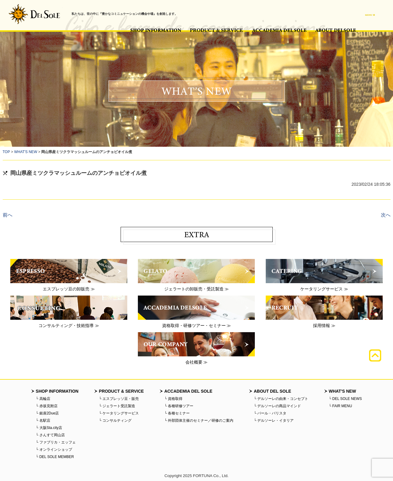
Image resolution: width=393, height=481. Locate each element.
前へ (7, 215)
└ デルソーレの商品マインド (277, 406)
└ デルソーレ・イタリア (274, 420)
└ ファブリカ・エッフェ (56, 442)
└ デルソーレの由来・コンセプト (281, 399)
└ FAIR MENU (340, 406)
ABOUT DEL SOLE (335, 30)
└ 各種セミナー (177, 413)
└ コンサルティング (115, 420)
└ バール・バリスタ (270, 413)
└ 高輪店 (43, 399)
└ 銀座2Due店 (47, 413)
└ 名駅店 (43, 420)
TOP (6, 152)
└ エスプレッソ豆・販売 (119, 399)
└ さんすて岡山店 (50, 435)
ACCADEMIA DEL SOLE (279, 30)
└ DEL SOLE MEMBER (55, 457)
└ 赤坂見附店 (47, 406)
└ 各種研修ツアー (178, 406)
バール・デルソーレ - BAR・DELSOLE (34, 14)
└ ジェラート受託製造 (117, 406)
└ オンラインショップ (54, 449)
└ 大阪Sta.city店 (49, 428)
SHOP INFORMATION (155, 30)
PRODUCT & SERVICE (217, 30)
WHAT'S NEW (25, 152)
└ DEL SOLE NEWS (345, 399)
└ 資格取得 (173, 399)
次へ (386, 215)
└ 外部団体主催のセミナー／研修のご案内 (198, 420)
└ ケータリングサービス (119, 413)
